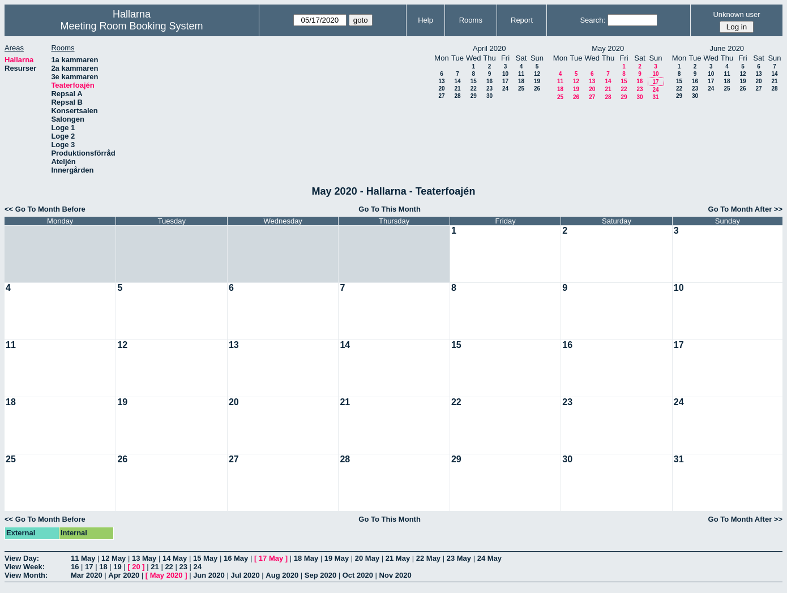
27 (441, 96)
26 (537, 88)
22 (474, 88)
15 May (205, 558)
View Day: (22, 558)
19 (537, 81)
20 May (367, 558)
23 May (459, 558)
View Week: (25, 566)
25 (521, 88)
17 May (271, 558)
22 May (428, 558)
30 (489, 96)
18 (521, 81)
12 (537, 74)
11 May (83, 558)
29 (474, 96)
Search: (592, 20)
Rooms (470, 20)
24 (505, 88)
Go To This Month (389, 209)
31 (655, 97)
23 (489, 88)
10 (505, 74)
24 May (489, 558)
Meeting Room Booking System (131, 26)
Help (425, 20)
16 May (236, 558)
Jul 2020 (244, 575)
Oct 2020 (358, 575)
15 (474, 81)
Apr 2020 (123, 575)
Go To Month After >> (745, 209)
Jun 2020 (209, 575)
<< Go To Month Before (45, 209)
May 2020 (166, 575)
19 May (336, 558)
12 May (113, 558)
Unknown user (736, 14)
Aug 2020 (282, 575)
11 (521, 74)
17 (505, 81)
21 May (398, 558)
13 (441, 81)
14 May (174, 558)
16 (489, 81)
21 (457, 88)
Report (522, 20)
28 (457, 96)
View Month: (26, 575)
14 (457, 81)
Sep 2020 (320, 575)
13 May (144, 558)
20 (441, 88)
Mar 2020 (86, 575)
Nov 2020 (395, 575)
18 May (306, 558)
